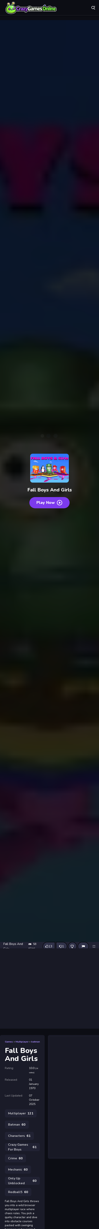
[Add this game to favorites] (72, 946)
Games (9, 1041)
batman (35, 1041)
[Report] (83, 946)
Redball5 (18, 1192)
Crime (15, 1158)
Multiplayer (22, 1041)
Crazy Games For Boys (22, 1147)
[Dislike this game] (61, 946)
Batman (17, 1124)
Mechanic (18, 1169)
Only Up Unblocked (22, 1181)
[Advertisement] (49, 988)
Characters (19, 1135)
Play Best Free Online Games (31, 8)
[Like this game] (49, 946)
